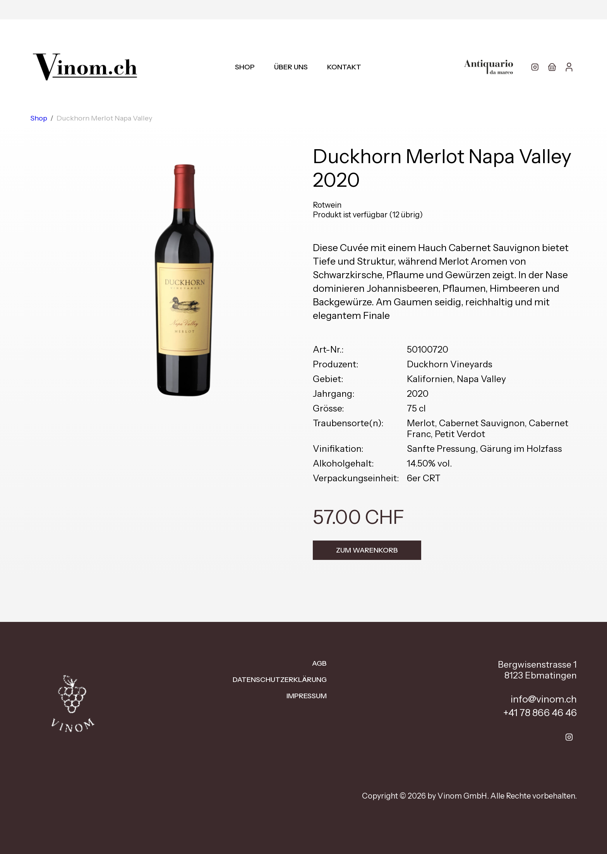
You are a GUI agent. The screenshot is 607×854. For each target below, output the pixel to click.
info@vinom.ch (544, 699)
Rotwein (327, 205)
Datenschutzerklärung (280, 679)
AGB (319, 663)
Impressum (306, 696)
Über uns (291, 67)
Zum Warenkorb (367, 550)
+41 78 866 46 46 (540, 712)
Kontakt (344, 67)
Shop (245, 67)
